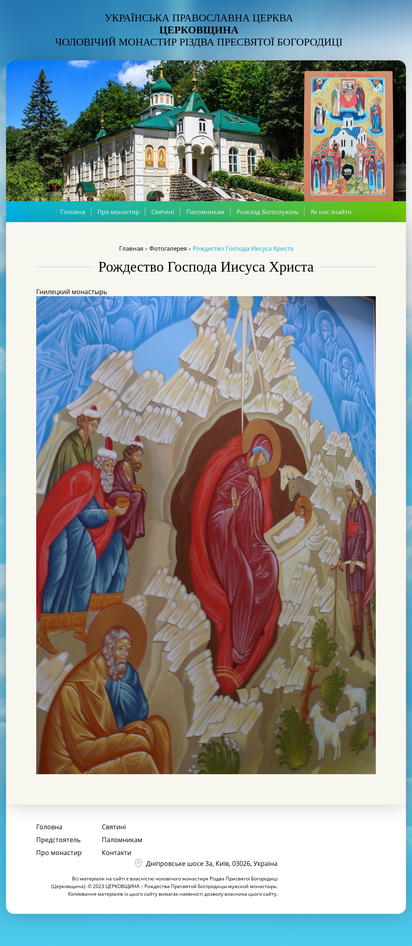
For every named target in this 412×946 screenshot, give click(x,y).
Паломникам (205, 212)
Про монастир (118, 212)
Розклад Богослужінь (268, 212)
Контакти (116, 852)
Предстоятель (58, 839)
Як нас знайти (331, 212)
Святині (162, 212)
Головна (72, 212)
